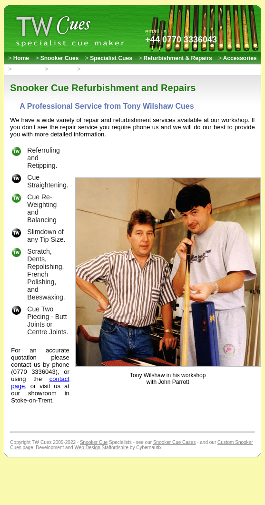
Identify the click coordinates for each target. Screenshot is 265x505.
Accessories (237, 58)
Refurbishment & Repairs (175, 58)
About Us (23, 69)
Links (87, 69)
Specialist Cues (108, 58)
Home (18, 58)
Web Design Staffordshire (101, 447)
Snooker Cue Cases (174, 442)
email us (156, 31)
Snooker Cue (94, 442)
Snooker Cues (57, 58)
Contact (58, 69)
